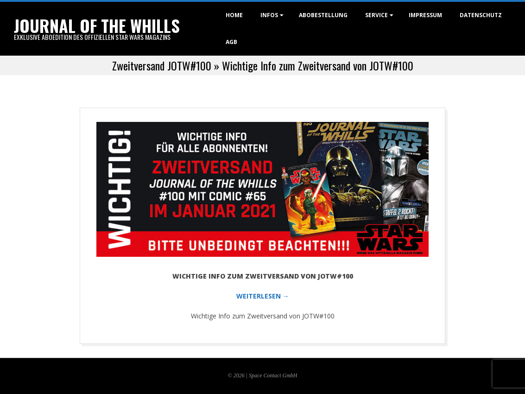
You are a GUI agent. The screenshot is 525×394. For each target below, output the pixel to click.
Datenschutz (481, 15)
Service (376, 15)
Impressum (425, 15)
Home (234, 15)
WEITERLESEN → (262, 296)
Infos (269, 15)
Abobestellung (323, 15)
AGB (231, 42)
